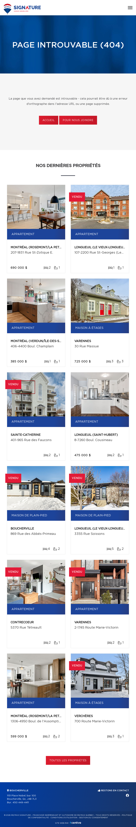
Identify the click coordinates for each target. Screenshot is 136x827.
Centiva (75, 823)
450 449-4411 (21, 802)
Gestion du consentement (93, 818)
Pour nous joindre (78, 120)
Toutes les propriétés (68, 760)
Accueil (48, 120)
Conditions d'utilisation (63, 818)
